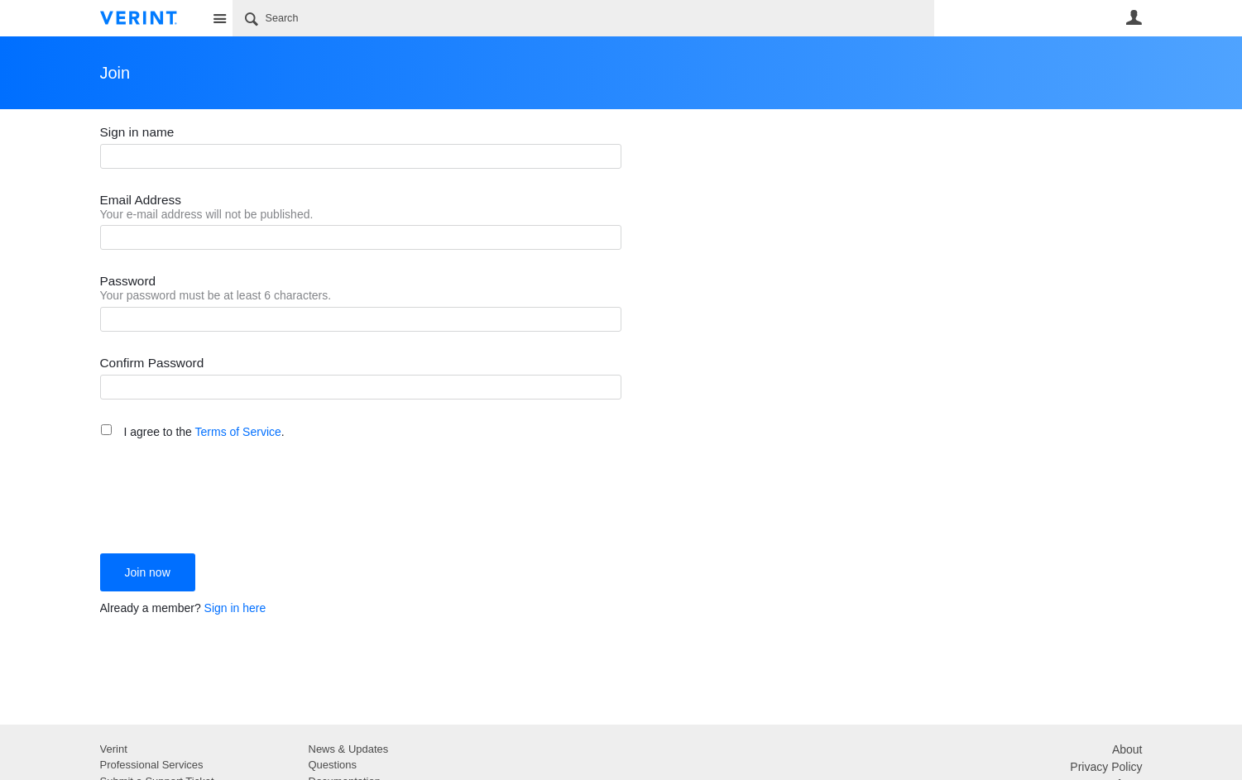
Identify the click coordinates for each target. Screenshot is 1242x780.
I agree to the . (203, 431)
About (1127, 749)
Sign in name (137, 132)
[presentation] (226, 495)
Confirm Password (152, 363)
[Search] (583, 18)
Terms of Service (238, 431)
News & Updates (349, 749)
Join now (147, 572)
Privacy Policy (1106, 766)
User (1134, 17)
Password (128, 281)
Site (220, 18)
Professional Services (152, 764)
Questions (333, 764)
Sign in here (235, 608)
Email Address (140, 200)
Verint (113, 749)
